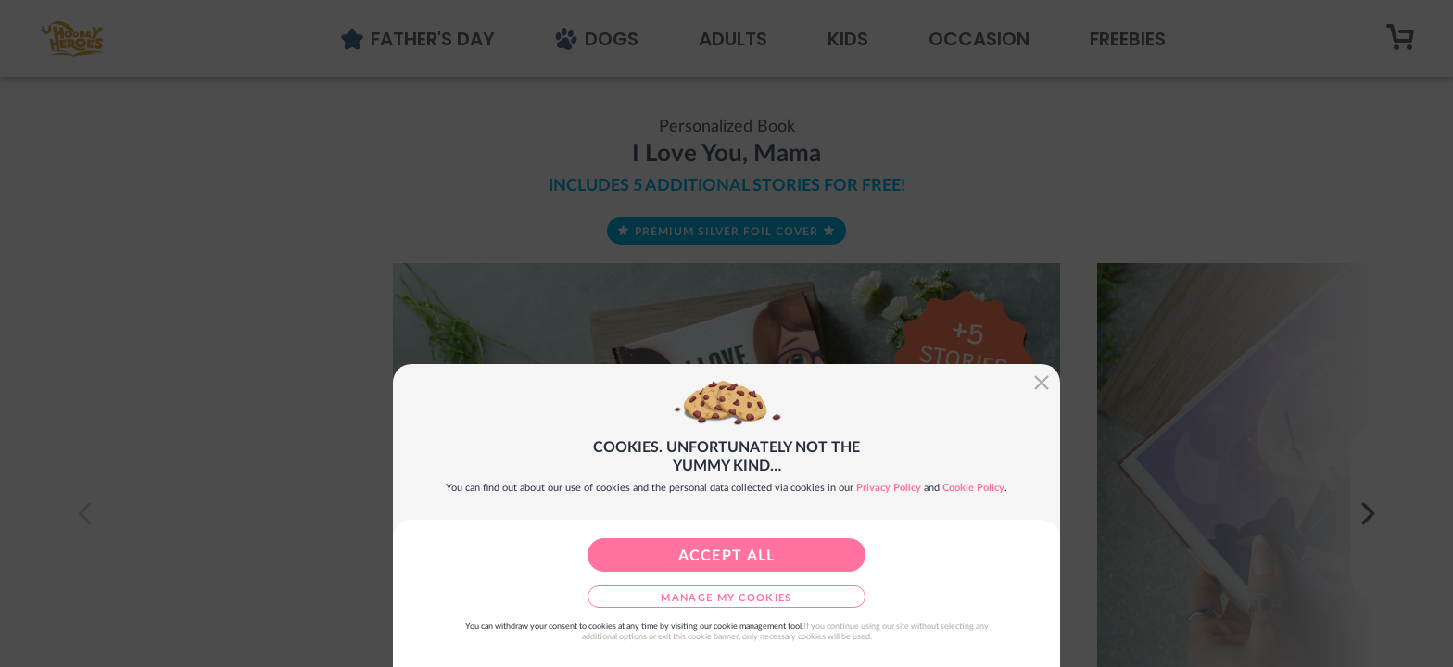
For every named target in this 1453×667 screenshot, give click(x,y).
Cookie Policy (973, 488)
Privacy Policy (888, 488)
